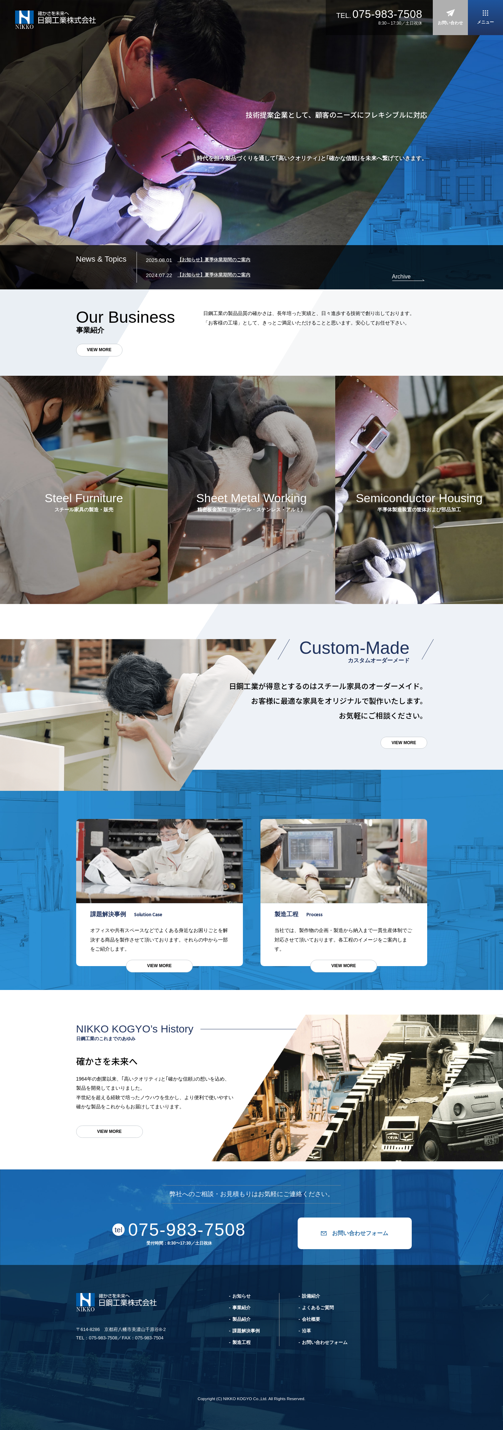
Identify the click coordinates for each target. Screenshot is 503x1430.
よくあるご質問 (318, 1307)
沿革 (306, 1330)
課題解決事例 (246, 1330)
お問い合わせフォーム (360, 1233)
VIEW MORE (99, 349)
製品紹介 (241, 1319)
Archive (401, 277)
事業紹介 (241, 1307)
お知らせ (241, 1296)
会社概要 (311, 1319)
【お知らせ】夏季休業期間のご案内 (213, 259)
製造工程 (241, 1342)
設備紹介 (311, 1296)
